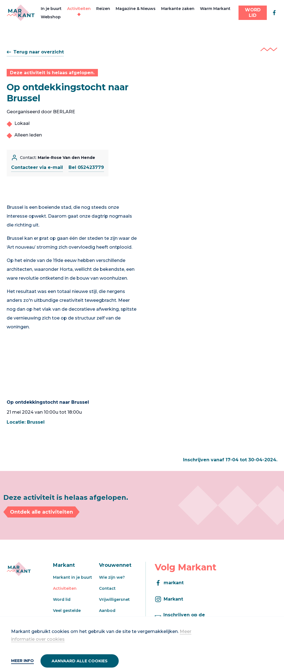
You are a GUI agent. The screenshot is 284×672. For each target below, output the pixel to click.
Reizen (103, 8)
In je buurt (51, 8)
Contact (107, 588)
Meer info (22, 660)
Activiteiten (79, 8)
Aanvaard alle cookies (80, 660)
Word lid (61, 599)
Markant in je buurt (72, 577)
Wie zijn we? (112, 577)
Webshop (51, 16)
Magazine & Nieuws (136, 8)
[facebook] (274, 13)
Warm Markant (215, 8)
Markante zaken (177, 8)
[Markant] (21, 12)
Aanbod (107, 610)
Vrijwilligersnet (114, 599)
